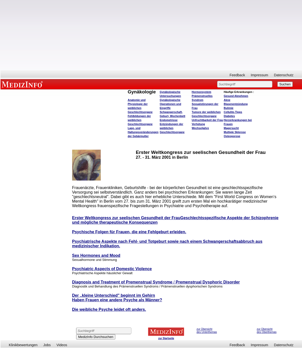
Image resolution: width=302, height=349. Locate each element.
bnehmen (236, 95)
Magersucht (231, 128)
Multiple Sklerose (235, 132)
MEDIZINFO (23, 84)
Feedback (237, 75)
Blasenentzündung (236, 103)
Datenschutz (283, 75)
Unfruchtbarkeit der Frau (207, 120)
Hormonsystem (201, 91)
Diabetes (229, 116)
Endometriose (169, 120)
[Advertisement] (151, 35)
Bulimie (229, 107)
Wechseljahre (200, 128)
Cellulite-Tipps (233, 111)
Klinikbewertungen (23, 345)
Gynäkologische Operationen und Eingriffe (170, 103)
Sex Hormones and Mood (96, 255)
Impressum (259, 75)
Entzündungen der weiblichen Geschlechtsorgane (172, 128)
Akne (227, 99)
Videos (62, 345)
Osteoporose (232, 136)
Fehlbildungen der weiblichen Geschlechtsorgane (140, 120)
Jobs (47, 345)
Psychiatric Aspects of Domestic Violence (112, 269)
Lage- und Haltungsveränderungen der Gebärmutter (143, 132)
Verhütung (198, 124)
